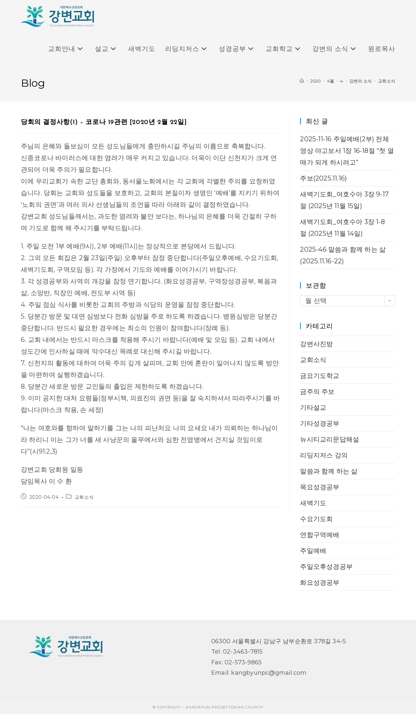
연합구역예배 (319, 535)
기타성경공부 (319, 423)
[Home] (302, 80)
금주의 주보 (317, 391)
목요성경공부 (319, 487)
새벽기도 (313, 503)
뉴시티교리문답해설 (329, 439)
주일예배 (313, 551)
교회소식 (386, 80)
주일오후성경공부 (326, 566)
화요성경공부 (319, 582)
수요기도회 (316, 519)
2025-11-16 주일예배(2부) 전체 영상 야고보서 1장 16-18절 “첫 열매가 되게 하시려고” (347, 150)
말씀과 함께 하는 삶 (329, 471)
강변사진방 (316, 344)
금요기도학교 (319, 376)
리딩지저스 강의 (324, 455)
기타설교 (313, 407)
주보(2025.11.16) (323, 178)
